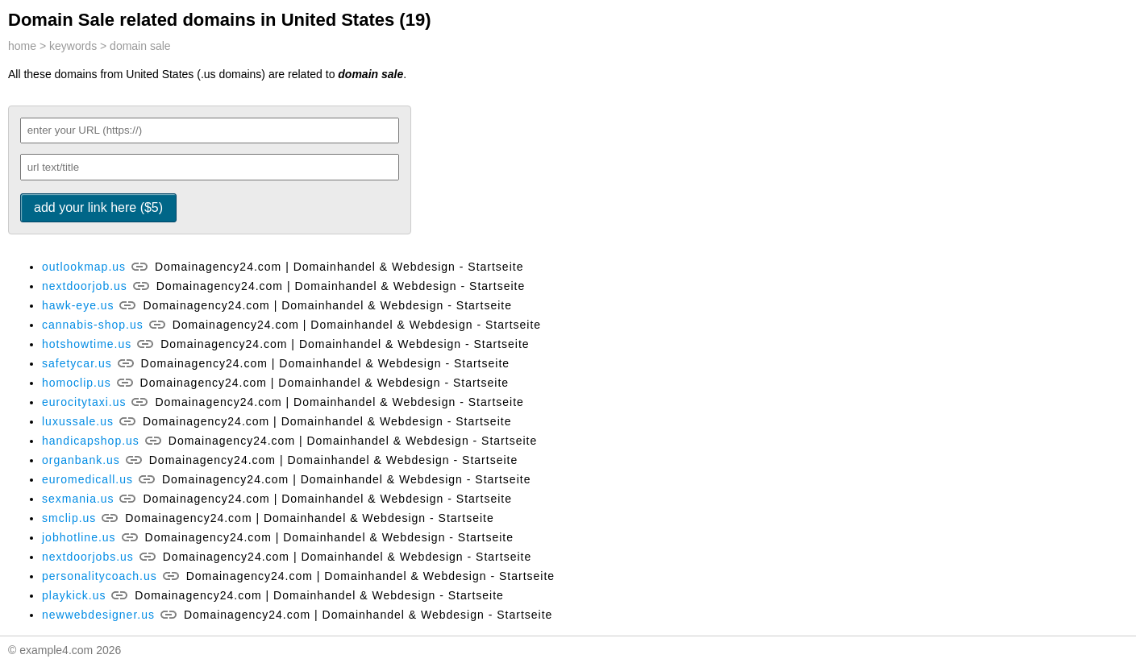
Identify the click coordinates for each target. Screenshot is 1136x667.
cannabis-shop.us (93, 324)
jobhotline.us (79, 537)
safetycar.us (77, 363)
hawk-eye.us (78, 305)
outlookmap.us (84, 266)
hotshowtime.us (86, 344)
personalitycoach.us (99, 576)
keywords (73, 45)
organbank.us (81, 460)
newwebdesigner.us (98, 614)
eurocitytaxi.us (84, 402)
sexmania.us (78, 498)
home (22, 45)
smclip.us (69, 518)
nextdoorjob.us (84, 286)
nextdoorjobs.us (88, 556)
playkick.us (74, 595)
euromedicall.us (87, 479)
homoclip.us (76, 382)
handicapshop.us (90, 440)
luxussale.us (78, 421)
